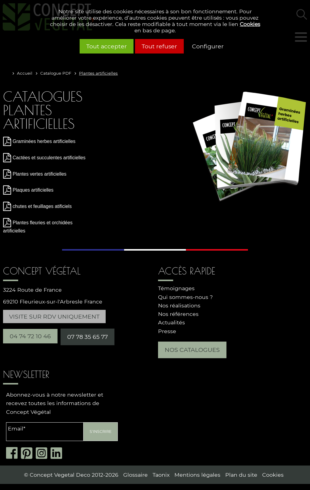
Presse (167, 331)
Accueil (24, 73)
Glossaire (135, 475)
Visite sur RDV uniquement (54, 316)
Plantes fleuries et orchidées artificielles (38, 226)
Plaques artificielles (33, 190)
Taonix (161, 475)
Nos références (178, 314)
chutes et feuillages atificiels (42, 206)
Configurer (208, 46)
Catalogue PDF (55, 73)
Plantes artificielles (98, 73)
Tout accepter (106, 46)
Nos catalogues (192, 349)
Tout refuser (159, 46)
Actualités (171, 322)
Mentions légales (197, 475)
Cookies (250, 24)
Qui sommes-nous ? (185, 297)
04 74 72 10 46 (30, 336)
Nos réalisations (179, 305)
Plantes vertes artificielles (40, 174)
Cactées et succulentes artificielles (49, 157)
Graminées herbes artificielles (44, 141)
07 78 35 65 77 (87, 336)
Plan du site (241, 475)
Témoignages (176, 288)
